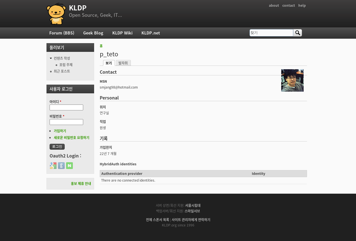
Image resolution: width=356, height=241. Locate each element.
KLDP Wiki (122, 33)
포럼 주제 (66, 64)
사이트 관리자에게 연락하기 (191, 219)
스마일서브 (192, 211)
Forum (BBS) (61, 33)
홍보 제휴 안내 (81, 183)
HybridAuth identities (118, 163)
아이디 (55, 101)
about (274, 5)
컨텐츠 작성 (62, 58)
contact (288, 5)
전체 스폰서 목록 (157, 219)
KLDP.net (150, 33)
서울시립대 (193, 205)
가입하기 (60, 130)
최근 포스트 (62, 71)
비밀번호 (57, 116)
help (302, 5)
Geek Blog (93, 33)
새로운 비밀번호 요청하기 (71, 137)
